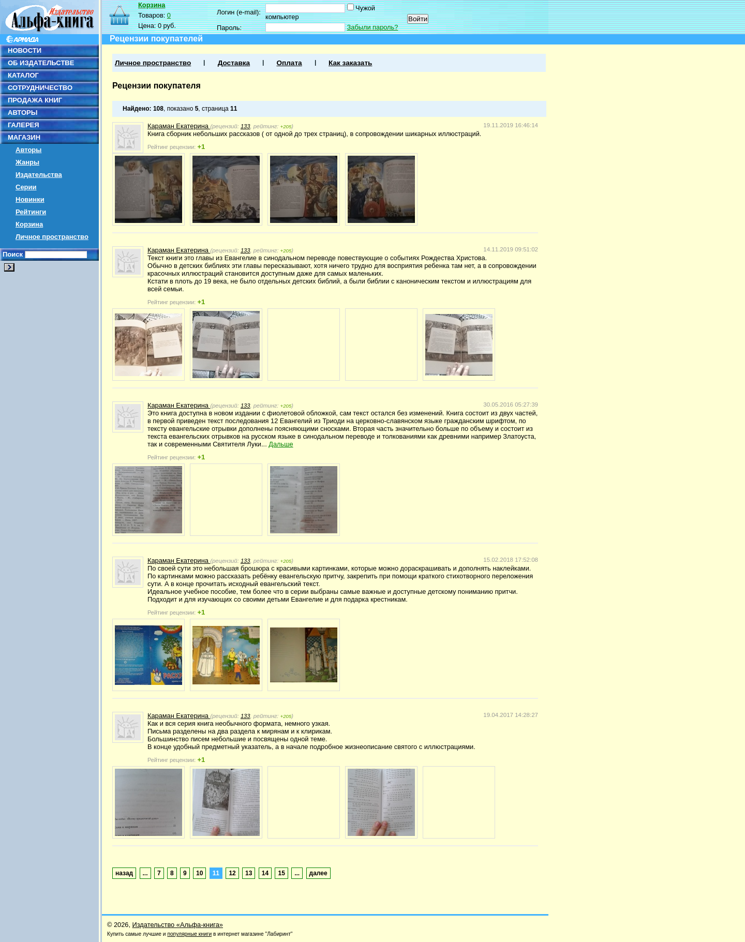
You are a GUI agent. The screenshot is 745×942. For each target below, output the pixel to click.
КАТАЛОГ (23, 75)
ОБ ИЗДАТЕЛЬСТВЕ (41, 63)
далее (318, 873)
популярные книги (189, 934)
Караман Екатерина (178, 126)
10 (199, 873)
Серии (26, 187)
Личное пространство (52, 237)
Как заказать (350, 63)
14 (265, 873)
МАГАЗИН (24, 137)
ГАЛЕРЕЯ (23, 125)
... (145, 873)
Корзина (29, 224)
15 (281, 873)
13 (248, 873)
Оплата (289, 63)
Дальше (281, 444)
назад (124, 873)
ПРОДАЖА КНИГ (35, 100)
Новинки (30, 199)
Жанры (27, 162)
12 (232, 873)
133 (245, 126)
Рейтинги (31, 212)
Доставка (234, 63)
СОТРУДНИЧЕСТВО (40, 88)
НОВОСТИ (24, 50)
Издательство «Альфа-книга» (177, 925)
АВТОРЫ (22, 112)
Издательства (39, 174)
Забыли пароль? (372, 27)
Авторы (28, 150)
